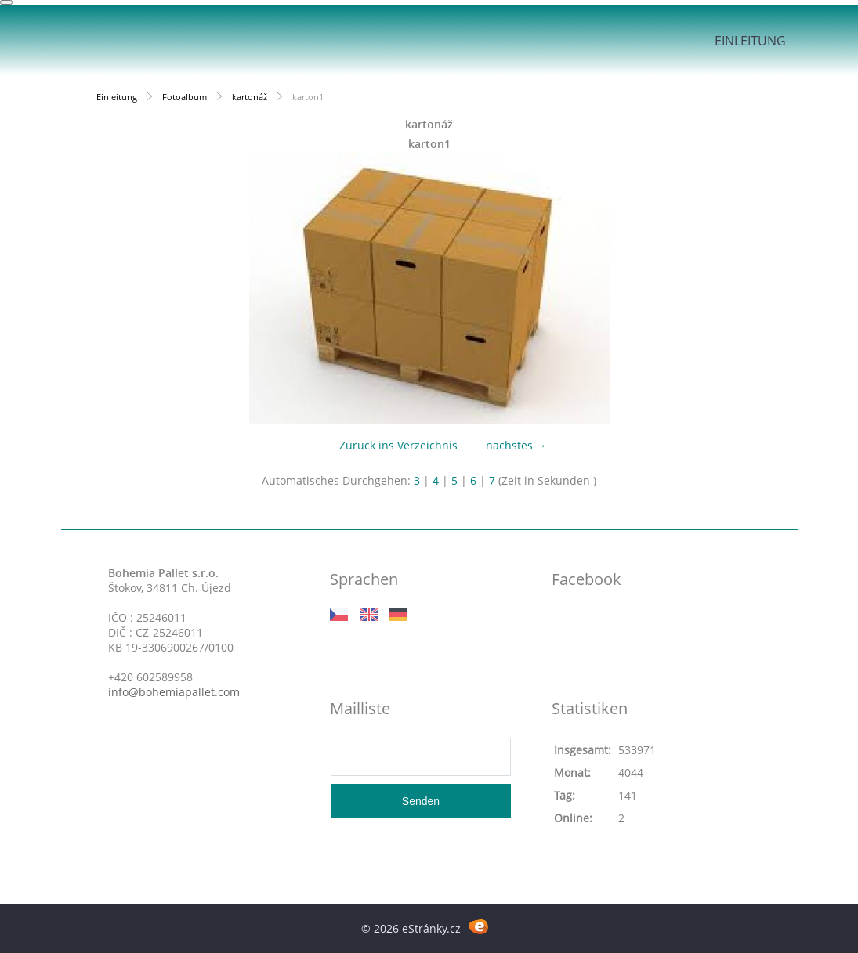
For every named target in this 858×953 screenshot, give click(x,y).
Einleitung (750, 40)
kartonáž (249, 97)
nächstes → (516, 445)
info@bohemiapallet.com (174, 691)
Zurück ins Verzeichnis (398, 445)
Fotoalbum (184, 97)
